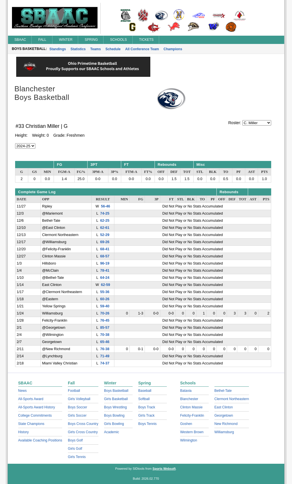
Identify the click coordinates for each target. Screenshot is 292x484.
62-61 (104, 228)
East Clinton (223, 407)
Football (74, 391)
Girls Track (146, 416)
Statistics (78, 49)
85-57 (104, 328)
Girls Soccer (77, 416)
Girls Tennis (77, 457)
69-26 (104, 242)
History (23, 432)
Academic (111, 432)
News (22, 391)
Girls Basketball (116, 399)
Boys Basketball (116, 391)
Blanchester (189, 399)
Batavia (186, 391)
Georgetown (223, 416)
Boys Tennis (147, 424)
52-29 (104, 235)
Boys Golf (75, 440)
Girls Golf (75, 449)
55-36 (104, 292)
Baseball (144, 391)
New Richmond (226, 424)
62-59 (105, 285)
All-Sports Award (30, 399)
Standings (57, 49)
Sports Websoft (164, 468)
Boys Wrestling (115, 407)
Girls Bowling (114, 424)
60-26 (104, 299)
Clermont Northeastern (231, 399)
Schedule (113, 49)
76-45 (104, 320)
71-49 (104, 356)
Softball (144, 399)
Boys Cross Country (83, 424)
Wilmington (188, 440)
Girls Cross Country (83, 432)
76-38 (104, 349)
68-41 (104, 249)
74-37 (104, 363)
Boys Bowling (114, 416)
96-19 (104, 263)
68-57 (104, 256)
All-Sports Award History (36, 407)
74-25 (104, 213)
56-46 (105, 206)
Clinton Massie (191, 407)
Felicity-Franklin (192, 416)
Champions (173, 49)
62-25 (104, 221)
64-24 (104, 278)
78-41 (104, 271)
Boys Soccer (77, 407)
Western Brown (192, 432)
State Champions (31, 424)
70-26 (104, 313)
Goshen (186, 424)
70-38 (104, 335)
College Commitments (35, 416)
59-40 (104, 306)
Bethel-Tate (223, 391)
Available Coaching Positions (40, 440)
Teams (95, 49)
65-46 (104, 342)
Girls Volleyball (79, 399)
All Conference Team (142, 49)
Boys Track (146, 407)
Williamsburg (224, 432)
